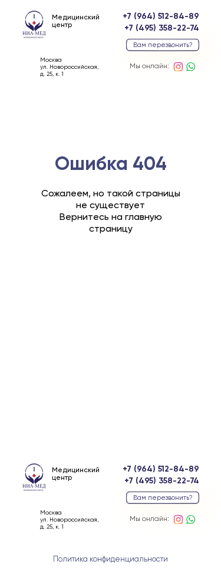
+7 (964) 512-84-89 (161, 16)
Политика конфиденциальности (110, 559)
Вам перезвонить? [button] (163, 45)
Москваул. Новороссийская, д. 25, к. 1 (69, 67)
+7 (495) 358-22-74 (161, 28)
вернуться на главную (110, 295)
